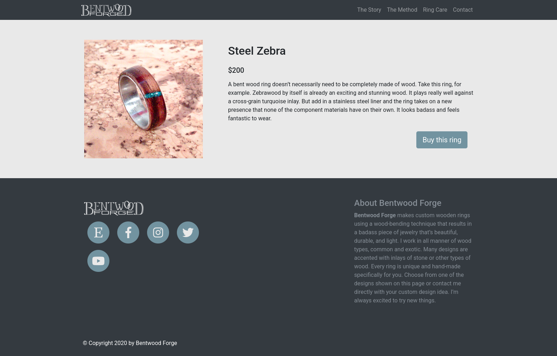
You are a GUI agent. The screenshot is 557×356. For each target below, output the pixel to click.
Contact (463, 9)
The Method (402, 9)
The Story (369, 9)
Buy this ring (441, 140)
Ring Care (435, 9)
